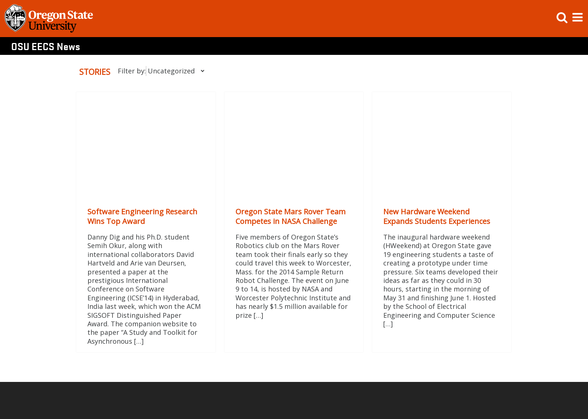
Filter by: (132, 70)
